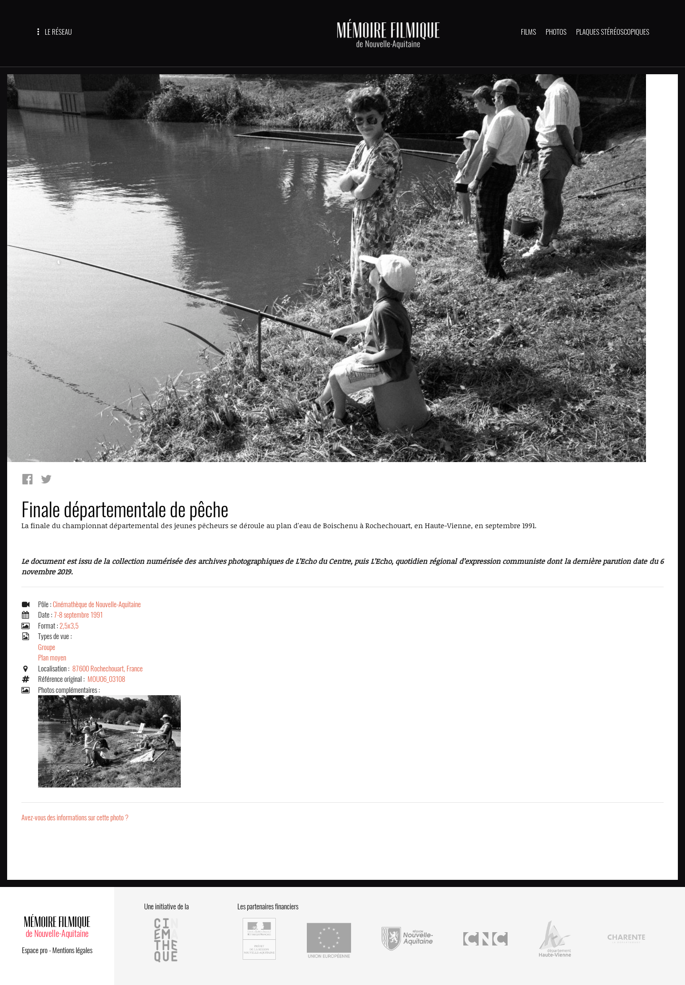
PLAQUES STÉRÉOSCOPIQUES (612, 32)
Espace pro (35, 950)
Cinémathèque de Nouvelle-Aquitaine (97, 604)
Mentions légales (72, 950)
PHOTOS (556, 32)
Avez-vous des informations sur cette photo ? (74, 817)
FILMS (528, 32)
